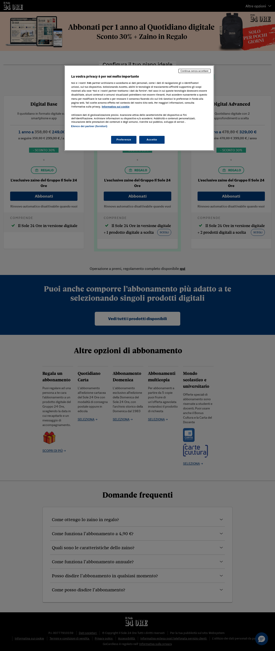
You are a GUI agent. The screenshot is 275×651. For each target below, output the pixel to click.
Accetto (152, 139)
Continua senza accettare (194, 71)
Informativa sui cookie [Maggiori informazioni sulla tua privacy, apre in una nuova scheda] (116, 106)
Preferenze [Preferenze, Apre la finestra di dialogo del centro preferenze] (123, 139)
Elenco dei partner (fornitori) (89, 126)
